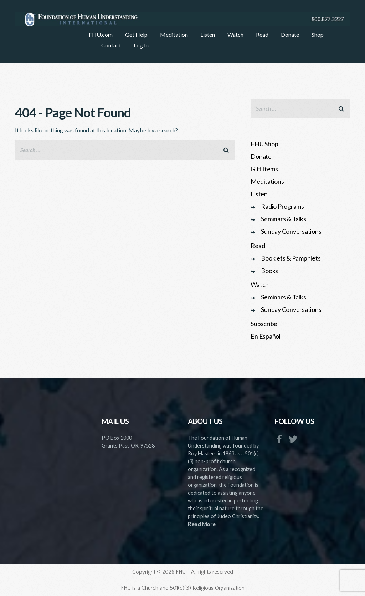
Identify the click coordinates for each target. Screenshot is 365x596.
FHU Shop (264, 144)
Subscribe (264, 324)
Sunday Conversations (291, 231)
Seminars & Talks (283, 219)
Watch (260, 284)
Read (258, 245)
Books (269, 270)
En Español (266, 336)
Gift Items (264, 169)
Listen (259, 194)
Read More (202, 523)
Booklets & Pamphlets (290, 258)
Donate (261, 156)
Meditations (267, 181)
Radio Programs (282, 206)
